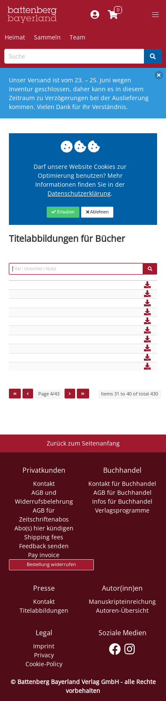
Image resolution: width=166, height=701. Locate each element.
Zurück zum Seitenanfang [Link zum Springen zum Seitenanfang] (83, 443)
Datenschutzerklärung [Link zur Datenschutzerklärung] (79, 193)
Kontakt (44, 483)
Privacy (44, 655)
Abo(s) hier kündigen (43, 528)
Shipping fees (43, 537)
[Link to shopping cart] (113, 15)
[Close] (63, 212)
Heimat (15, 37)
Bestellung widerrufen (51, 564)
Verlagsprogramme (122, 510)
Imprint (43, 646)
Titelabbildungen (44, 610)
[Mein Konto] (95, 15)
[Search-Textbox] (74, 56)
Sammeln (47, 37)
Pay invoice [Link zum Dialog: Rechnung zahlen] (43, 555)
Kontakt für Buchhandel (122, 483)
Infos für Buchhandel (122, 501)
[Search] (153, 56)
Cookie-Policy (43, 664)
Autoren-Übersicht (122, 610)
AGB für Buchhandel (122, 492)
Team (77, 37)
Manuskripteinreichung (122, 601)
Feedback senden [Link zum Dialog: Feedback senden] (44, 546)
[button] (155, 15)
